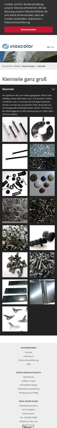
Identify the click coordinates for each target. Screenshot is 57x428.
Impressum (34, 18)
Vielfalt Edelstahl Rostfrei (28, 371)
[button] (31, 22)
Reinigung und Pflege (28, 392)
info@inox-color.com (28, 420)
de (48, 46)
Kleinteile (41, 65)
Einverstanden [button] (28, 29)
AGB (28, 363)
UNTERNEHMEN (28, 347)
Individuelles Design (28, 384)
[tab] (28, 88)
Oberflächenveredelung (28, 388)
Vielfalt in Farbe (28, 380)
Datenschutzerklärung (17, 22)
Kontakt (28, 351)
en (52, 46)
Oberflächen (28, 376)
